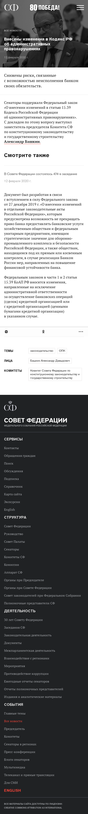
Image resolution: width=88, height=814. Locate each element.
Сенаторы (11, 549)
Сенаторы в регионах (20, 744)
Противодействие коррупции (26, 674)
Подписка (11, 479)
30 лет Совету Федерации (23, 620)
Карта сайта (13, 494)
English (9, 509)
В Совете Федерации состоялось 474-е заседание (40, 174)
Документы (13, 643)
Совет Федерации (17, 526)
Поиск (8, 463)
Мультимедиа (14, 767)
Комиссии (11, 565)
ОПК (62, 351)
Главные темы (15, 713)
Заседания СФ (14, 627)
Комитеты (11, 736)
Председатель (14, 729)
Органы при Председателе (24, 580)
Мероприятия (14, 666)
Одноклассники (44, 332)
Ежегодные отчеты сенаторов (26, 681)
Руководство (13, 534)
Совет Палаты (14, 541)
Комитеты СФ (14, 557)
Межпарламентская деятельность (29, 650)
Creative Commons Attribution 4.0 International (33, 807)
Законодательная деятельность (28, 635)
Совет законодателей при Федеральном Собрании (42, 595)
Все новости (12, 30)
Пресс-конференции (19, 752)
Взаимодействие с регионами (26, 658)
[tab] (44, 332)
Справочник (13, 486)
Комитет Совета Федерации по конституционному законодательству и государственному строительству (55, 374)
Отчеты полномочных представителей (33, 689)
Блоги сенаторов (16, 759)
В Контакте (6, 332)
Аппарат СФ (13, 572)
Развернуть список (81, 332)
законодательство (41, 351)
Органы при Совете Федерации (28, 588)
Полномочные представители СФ (29, 603)
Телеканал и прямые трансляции (29, 775)
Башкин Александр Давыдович (50, 360)
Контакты (11, 448)
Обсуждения (13, 471)
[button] (80, 8)
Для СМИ (11, 783)
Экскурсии (12, 502)
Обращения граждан (19, 456)
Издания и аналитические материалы (33, 697)
